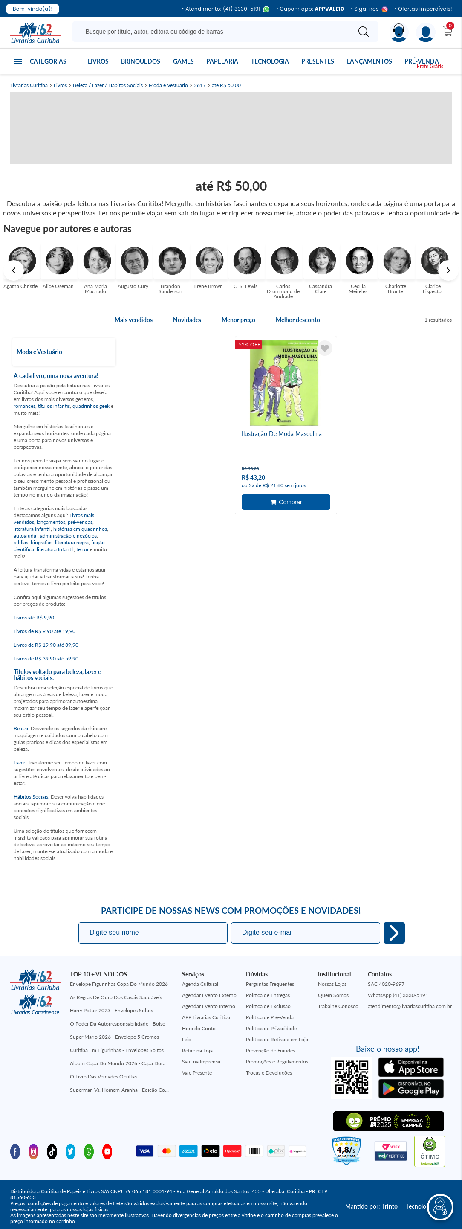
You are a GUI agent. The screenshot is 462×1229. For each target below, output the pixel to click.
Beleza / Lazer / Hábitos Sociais (108, 85)
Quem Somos (333, 995)
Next (448, 270)
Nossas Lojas (332, 984)
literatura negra (72, 542)
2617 (200, 85)
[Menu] (426, 32)
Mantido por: (371, 1206)
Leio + (189, 1039)
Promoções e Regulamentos (277, 1061)
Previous (13, 270)
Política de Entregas (268, 995)
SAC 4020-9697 (386, 984)
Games (183, 61)
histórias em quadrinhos (80, 529)
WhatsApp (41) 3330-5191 (398, 995)
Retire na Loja (197, 1050)
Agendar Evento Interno (208, 1006)
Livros (98, 61)
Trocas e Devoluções (269, 1072)
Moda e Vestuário (168, 85)
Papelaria (222, 61)
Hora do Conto (199, 1028)
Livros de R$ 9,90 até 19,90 (44, 631)
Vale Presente (197, 1072)
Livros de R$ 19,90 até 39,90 (46, 645)
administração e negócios (68, 535)
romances (24, 406)
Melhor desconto (298, 320)
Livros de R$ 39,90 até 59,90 (46, 658)
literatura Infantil (32, 529)
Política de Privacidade (271, 1028)
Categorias (48, 61)
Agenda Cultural (200, 984)
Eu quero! (394, 933)
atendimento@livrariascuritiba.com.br (410, 1006)
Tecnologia (270, 61)
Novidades (187, 320)
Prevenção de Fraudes (270, 1050)
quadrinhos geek (91, 406)
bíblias (21, 542)
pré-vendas (80, 522)
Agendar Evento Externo (209, 995)
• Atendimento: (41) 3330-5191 (225, 9)
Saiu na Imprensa (201, 1061)
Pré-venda (421, 61)
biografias (41, 542)
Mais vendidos (134, 320)
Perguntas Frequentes (270, 984)
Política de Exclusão (268, 1006)
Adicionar (286, 502)
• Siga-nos (369, 9)
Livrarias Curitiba (29, 85)
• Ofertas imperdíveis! (423, 9)
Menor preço (238, 320)
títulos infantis (54, 406)
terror (82, 549)
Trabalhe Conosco (338, 1006)
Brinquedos (140, 61)
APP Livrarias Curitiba (206, 1017)
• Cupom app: (310, 9)
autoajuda (26, 535)
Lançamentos (369, 61)
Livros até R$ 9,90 (34, 617)
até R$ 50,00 (226, 85)
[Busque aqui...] (213, 31)
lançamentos (51, 522)
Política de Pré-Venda (270, 1017)
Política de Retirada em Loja (277, 1039)
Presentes (317, 61)
